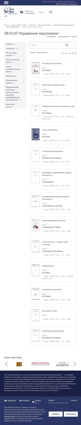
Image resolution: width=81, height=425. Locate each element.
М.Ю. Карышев (58, 251)
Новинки (32, 52)
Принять (55, 414)
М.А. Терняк (46, 272)
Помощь (74, 36)
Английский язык (48, 266)
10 (70, 53)
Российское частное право (51, 63)
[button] (6, 364)
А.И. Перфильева (55, 158)
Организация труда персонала (53, 331)
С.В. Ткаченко (46, 70)
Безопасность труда (49, 311)
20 (73, 53)
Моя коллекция (42, 52)
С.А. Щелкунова (47, 206)
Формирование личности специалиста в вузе (58, 106)
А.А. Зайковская (47, 91)
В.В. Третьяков (46, 113)
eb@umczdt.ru (12, 14)
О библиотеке (51, 36)
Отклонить (71, 414)
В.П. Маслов (56, 337)
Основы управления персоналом (53, 220)
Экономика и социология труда (53, 85)
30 (75, 53)
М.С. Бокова (57, 227)
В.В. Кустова (46, 136)
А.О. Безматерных (48, 182)
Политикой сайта (9, 416)
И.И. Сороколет (47, 337)
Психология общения (49, 130)
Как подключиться (64, 36)
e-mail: (5, 15)
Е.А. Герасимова (47, 251)
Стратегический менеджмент (52, 151)
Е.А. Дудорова (57, 206)
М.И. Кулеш (46, 158)
